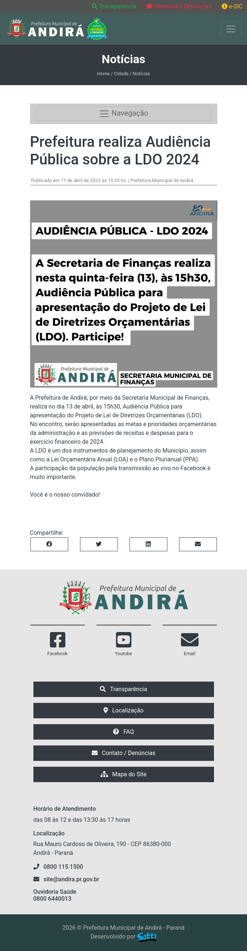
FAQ (123, 731)
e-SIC (232, 6)
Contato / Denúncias (124, 752)
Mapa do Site (124, 774)
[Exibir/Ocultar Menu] (231, 29)
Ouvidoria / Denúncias (178, 6)
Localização (123, 710)
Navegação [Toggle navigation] (123, 113)
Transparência (115, 6)
